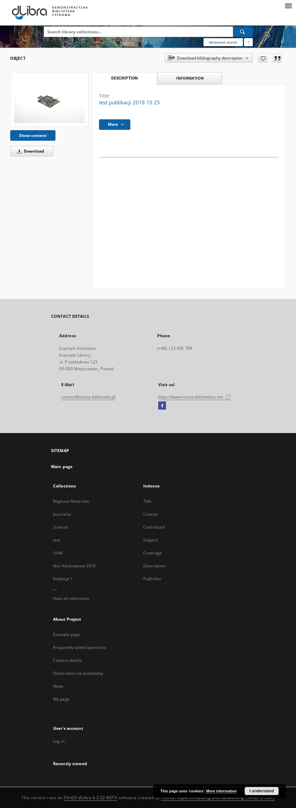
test (56, 540)
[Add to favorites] (262, 58)
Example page (66, 634)
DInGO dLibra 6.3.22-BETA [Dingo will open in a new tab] (90, 798)
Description (154, 566)
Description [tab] (124, 78)
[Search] (243, 31)
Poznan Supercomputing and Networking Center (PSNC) (218, 798)
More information (221, 791)
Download (29, 151)
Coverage (152, 553)
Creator (150, 514)
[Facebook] (162, 406)
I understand (261, 791)
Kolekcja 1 (62, 579)
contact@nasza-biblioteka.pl (88, 397)
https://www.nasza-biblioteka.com (194, 397)
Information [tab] (190, 78)
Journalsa (62, 514)
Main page (61, 466)
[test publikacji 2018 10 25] (49, 99)
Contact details (67, 660)
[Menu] (288, 5)
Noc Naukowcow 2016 (74, 566)
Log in (59, 741)
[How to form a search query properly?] (248, 42)
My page (61, 699)
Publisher (152, 579)
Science (60, 527)
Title (147, 501)
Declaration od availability (78, 673)
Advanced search (223, 42)
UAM (58, 553)
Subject (150, 540)
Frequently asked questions (79, 647)
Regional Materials (71, 501)
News (58, 686)
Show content (33, 135)
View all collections (71, 598)
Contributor (154, 527)
